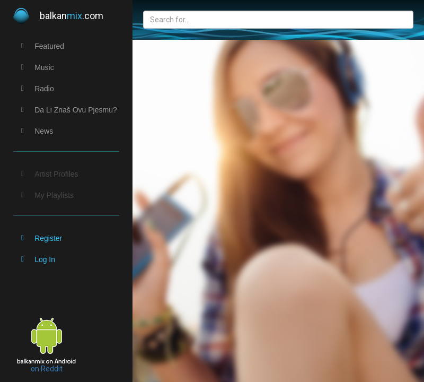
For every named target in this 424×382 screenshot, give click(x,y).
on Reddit (47, 368)
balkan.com (58, 16)
